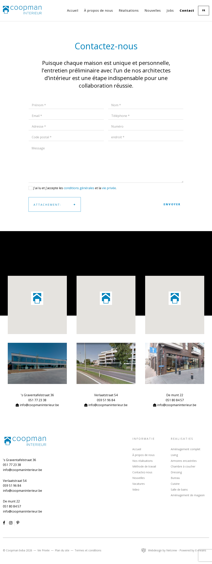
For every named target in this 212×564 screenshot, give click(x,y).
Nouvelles (153, 10)
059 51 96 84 (106, 400)
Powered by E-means (192, 550)
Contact (187, 10)
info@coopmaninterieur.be (39, 405)
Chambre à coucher (183, 466)
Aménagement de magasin (188, 495)
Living (174, 455)
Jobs (170, 10)
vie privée (109, 188)
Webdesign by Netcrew (162, 550)
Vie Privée (43, 550)
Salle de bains (179, 489)
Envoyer (172, 204)
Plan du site (62, 550)
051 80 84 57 (175, 400)
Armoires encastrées (184, 461)
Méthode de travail (144, 466)
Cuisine (175, 484)
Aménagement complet (185, 449)
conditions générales (79, 188)
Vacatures (138, 484)
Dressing (176, 472)
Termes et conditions (88, 550)
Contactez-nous (142, 472)
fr (203, 10)
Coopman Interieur (25, 441)
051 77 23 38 (37, 400)
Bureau (175, 478)
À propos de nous (98, 10)
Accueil (72, 10)
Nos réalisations (142, 461)
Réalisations (129, 10)
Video (135, 489)
